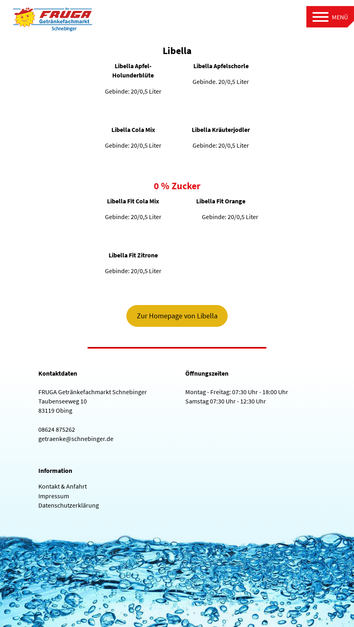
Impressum (53, 496)
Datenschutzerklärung (68, 505)
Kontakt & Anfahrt (62, 486)
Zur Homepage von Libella (177, 315)
